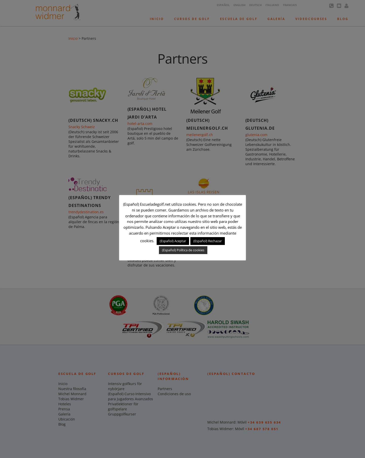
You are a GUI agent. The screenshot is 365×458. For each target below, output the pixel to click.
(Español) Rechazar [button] (207, 241)
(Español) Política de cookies (183, 250)
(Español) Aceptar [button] (173, 241)
